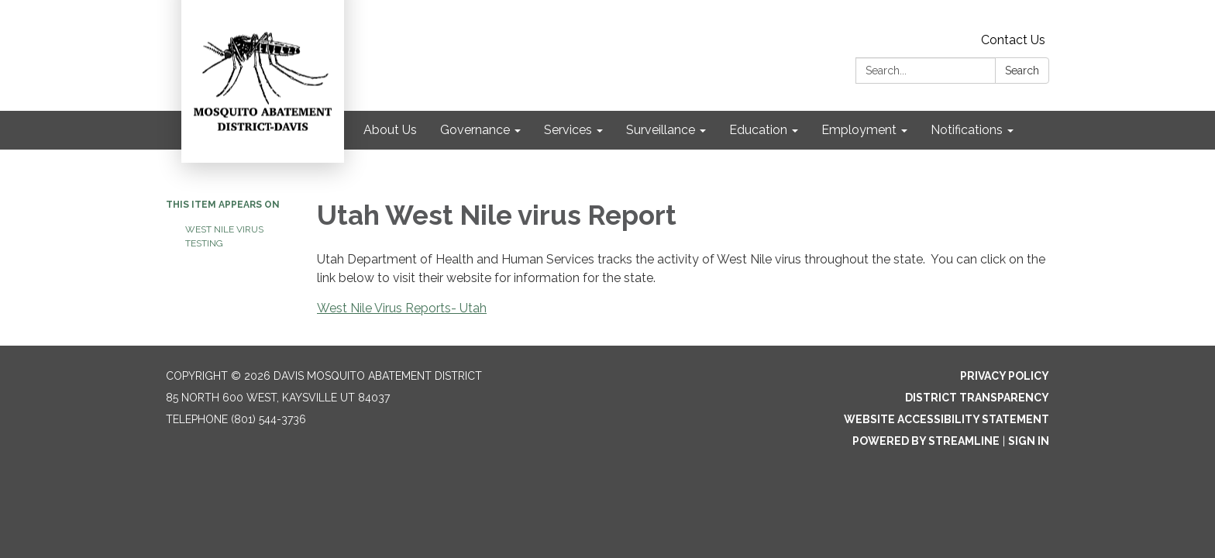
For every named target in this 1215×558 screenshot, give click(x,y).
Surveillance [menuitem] (660, 129)
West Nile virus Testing (224, 236)
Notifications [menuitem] (967, 129)
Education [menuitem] (758, 129)
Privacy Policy (1004, 376)
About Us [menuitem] (390, 129)
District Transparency (977, 397)
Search (1022, 70)
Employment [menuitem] (859, 129)
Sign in (1028, 441)
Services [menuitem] (568, 129)
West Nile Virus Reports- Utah (402, 308)
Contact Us (1013, 40)
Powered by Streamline (926, 441)
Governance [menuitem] (475, 129)
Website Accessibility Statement (946, 419)
